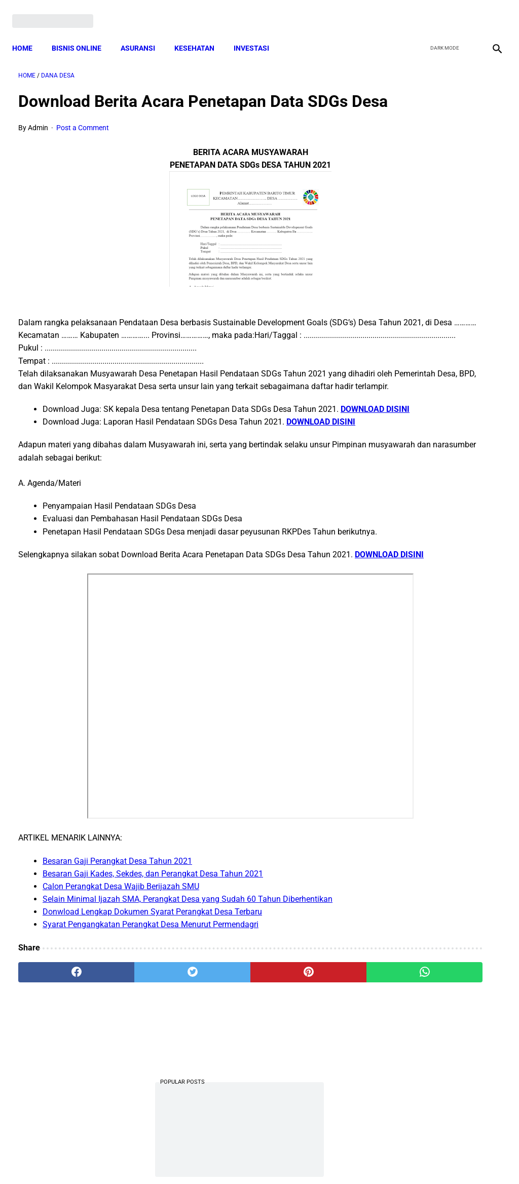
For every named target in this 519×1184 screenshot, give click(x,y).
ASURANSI (144, 33)
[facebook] (418, 11)
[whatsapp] (300, 1065)
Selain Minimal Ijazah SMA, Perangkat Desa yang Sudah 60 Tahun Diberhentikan (187, 992)
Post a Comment (82, 144)
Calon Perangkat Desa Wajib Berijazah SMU (121, 979)
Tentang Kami (392, 1158)
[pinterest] (219, 1065)
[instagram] (490, 11)
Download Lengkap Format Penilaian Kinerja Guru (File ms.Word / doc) (434, 552)
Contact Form (338, 1158)
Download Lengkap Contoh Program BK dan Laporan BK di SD (436, 364)
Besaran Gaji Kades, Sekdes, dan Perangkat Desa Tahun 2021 (153, 967)
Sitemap (293, 1158)
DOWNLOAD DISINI (77, 464)
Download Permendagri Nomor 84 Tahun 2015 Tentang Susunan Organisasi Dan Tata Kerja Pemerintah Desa (436, 804)
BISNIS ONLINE (82, 33)
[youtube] (466, 11)
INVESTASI (257, 33)
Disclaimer (254, 1158)
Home (28, 33)
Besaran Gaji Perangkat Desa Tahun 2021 (117, 954)
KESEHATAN (200, 33)
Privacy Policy (206, 1158)
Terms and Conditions (139, 1158)
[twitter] (442, 11)
